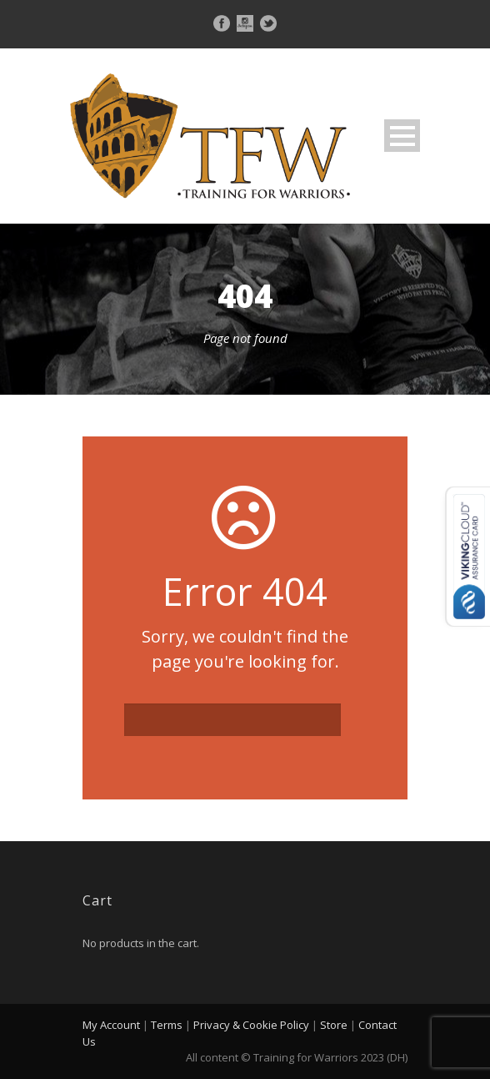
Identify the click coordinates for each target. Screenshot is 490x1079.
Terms (166, 1024)
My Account (111, 1024)
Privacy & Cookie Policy (251, 1024)
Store (334, 1024)
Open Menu (402, 135)
